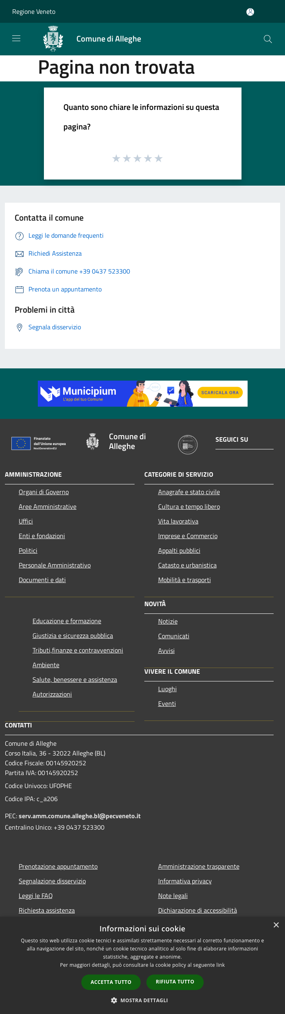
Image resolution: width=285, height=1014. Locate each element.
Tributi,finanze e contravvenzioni (78, 650)
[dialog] (142, 965)
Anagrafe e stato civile (189, 492)
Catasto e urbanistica (187, 565)
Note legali (173, 895)
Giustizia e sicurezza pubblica (73, 635)
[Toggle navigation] (16, 38)
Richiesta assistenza (47, 910)
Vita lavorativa (178, 521)
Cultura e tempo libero (189, 506)
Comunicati (173, 636)
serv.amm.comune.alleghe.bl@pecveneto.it (80, 816)
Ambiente (46, 665)
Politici (28, 550)
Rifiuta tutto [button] (175, 981)
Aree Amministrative (47, 506)
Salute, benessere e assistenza (75, 679)
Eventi (167, 703)
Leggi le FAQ (36, 895)
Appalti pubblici (179, 550)
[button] (142, 1000)
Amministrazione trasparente (198, 866)
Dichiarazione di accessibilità (197, 910)
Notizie (168, 621)
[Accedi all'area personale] (250, 12)
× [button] (276, 925)
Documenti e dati (42, 580)
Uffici (26, 521)
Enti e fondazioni (42, 536)
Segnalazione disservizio (52, 881)
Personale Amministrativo (55, 565)
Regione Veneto (33, 11)
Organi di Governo (44, 492)
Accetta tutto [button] (111, 982)
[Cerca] (268, 39)
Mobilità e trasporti (184, 580)
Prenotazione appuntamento (58, 866)
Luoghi (167, 689)
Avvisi (166, 650)
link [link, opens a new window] (220, 964)
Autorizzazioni (52, 694)
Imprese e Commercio (188, 536)
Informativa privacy (185, 881)
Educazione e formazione (67, 621)
